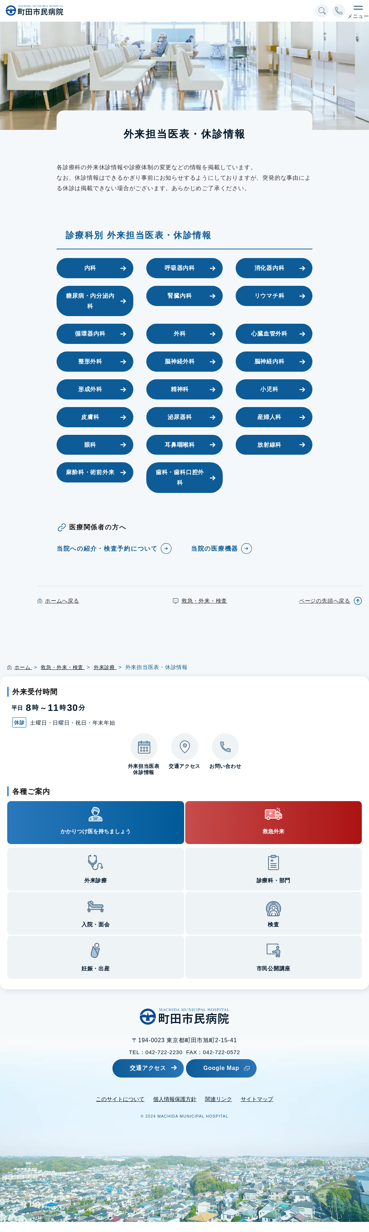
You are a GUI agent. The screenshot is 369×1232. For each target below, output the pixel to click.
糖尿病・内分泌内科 (90, 301)
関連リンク (218, 1109)
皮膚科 (90, 417)
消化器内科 (269, 268)
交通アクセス (144, 1078)
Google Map (233, 1078)
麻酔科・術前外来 (90, 472)
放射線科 (269, 445)
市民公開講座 (274, 979)
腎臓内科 (180, 296)
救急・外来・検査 (204, 611)
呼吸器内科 (180, 268)
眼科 (90, 445)
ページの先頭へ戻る (324, 611)
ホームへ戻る (62, 611)
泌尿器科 (180, 417)
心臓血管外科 (269, 334)
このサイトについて (120, 1109)
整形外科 (90, 361)
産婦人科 (269, 417)
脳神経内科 (269, 361)
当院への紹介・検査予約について (106, 554)
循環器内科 (90, 334)
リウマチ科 (269, 296)
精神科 (180, 389)
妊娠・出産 (95, 979)
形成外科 (90, 389)
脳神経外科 (180, 361)
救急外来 (273, 842)
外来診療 (95, 891)
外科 (180, 334)
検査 (273, 935)
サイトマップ (257, 1109)
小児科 (269, 389)
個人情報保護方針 (174, 1109)
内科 (90, 268)
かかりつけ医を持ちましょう (96, 842)
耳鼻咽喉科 (180, 445)
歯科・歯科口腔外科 (180, 477)
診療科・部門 (274, 891)
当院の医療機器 (216, 548)
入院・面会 (95, 935)
